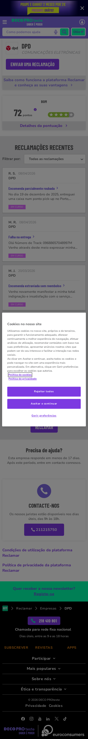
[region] (44, 369)
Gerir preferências (43, 416)
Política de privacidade (22, 379)
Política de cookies (20, 375)
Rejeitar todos (44, 391)
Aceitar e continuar (44, 404)
